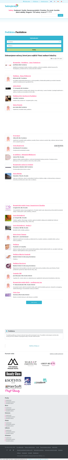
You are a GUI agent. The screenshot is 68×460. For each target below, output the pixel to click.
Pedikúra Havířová (19, 263)
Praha (7, 398)
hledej (34, 49)
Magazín (29, 12)
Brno (6, 405)
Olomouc (8, 435)
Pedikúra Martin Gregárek (21, 254)
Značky (24, 10)
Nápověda (54, 447)
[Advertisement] (34, 24)
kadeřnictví (8, 400)
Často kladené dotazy (45, 447)
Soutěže (56, 10)
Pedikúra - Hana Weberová (22, 76)
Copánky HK (17, 273)
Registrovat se (44, 1)
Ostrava (7, 413)
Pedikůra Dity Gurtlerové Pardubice (24, 96)
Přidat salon (26, 1)
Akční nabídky (20, 12)
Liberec (7, 428)
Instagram (24, 453)
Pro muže (50, 10)
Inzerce (46, 12)
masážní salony (10, 403)
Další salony (34, 302)
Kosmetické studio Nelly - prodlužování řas (27, 282)
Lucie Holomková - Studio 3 (22, 225)
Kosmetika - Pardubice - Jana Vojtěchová (26, 62)
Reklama (60, 450)
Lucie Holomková (19, 215)
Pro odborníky (20, 447)
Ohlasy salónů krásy (30, 447)
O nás (37, 447)
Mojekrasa (35, 453)
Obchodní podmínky (39, 450)
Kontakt (30, 453)
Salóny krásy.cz (34, 346)
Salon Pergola (17, 105)
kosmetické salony (10, 401)
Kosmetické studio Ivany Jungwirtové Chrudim (29, 205)
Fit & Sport (16, 136)
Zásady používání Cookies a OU (25, 450)
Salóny (11, 10)
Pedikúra (16, 244)
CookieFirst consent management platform (37, 459)
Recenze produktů (33, 10)
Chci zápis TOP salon (56, 58)
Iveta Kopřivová (18, 145)
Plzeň (7, 420)
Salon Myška (17, 173)
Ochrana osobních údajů (51, 450)
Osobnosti (17, 10)
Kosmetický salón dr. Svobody (23, 164)
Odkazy (19, 453)
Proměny (43, 10)
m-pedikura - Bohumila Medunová (24, 154)
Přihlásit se (35, 1)
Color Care (16, 292)
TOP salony (36, 12)
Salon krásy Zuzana (19, 234)
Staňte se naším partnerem (56, 353)
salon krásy (17, 86)
